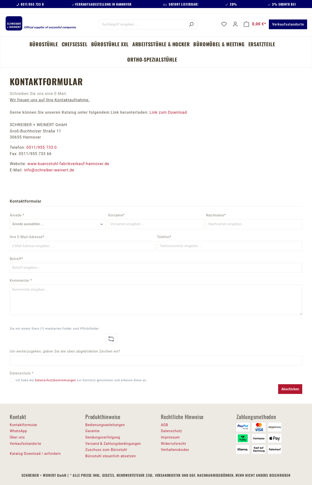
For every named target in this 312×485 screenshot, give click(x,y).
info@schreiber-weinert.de (49, 170)
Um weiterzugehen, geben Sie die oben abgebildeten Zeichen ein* (65, 351)
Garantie (92, 431)
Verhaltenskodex (175, 450)
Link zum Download (168, 112)
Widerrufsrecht (173, 444)
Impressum (170, 437)
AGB (164, 425)
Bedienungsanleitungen (105, 425)
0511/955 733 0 (41, 147)
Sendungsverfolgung (102, 437)
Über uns (17, 437)
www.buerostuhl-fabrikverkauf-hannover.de (68, 163)
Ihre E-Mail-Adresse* (27, 237)
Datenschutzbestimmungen (55, 380)
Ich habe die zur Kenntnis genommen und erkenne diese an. (81, 380)
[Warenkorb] (255, 24)
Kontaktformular (24, 425)
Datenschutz (171, 431)
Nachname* (216, 215)
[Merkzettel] (224, 24)
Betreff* (16, 259)
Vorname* (116, 215)
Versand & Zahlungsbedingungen (113, 444)
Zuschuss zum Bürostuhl (106, 450)
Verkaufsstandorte (288, 24)
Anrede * (17, 215)
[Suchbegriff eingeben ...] (142, 24)
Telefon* (164, 237)
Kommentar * (21, 280)
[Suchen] (191, 24)
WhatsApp (18, 431)
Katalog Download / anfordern (35, 454)
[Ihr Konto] (235, 24)
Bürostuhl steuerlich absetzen (110, 456)
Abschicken (290, 389)
